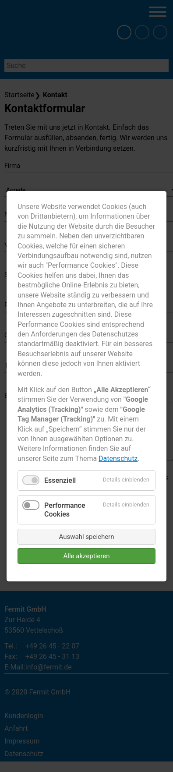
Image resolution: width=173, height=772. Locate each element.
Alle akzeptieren (87, 556)
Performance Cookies (64, 509)
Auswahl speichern (86, 536)
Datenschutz (118, 458)
